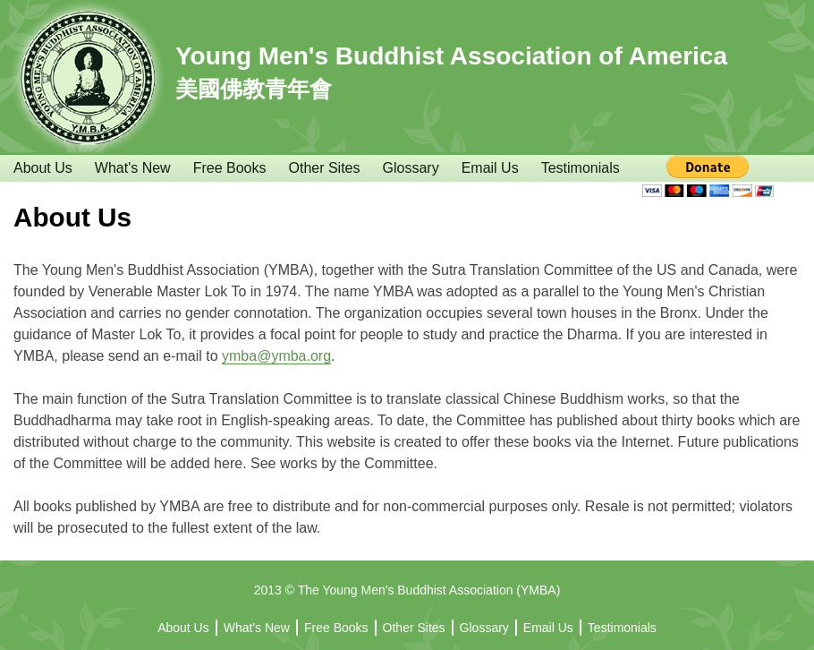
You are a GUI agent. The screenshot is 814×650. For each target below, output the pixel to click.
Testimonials (580, 167)
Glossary (411, 167)
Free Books (230, 167)
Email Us (490, 167)
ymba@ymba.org (276, 355)
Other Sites (324, 167)
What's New (133, 167)
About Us (42, 167)
